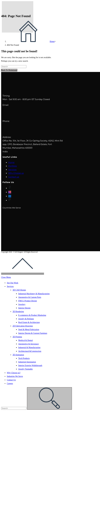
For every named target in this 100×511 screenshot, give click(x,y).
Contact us (13, 177)
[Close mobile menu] (6, 277)
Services (12, 169)
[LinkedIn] (9, 196)
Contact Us (11, 380)
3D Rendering (18, 311)
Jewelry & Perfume (26, 319)
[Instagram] (9, 192)
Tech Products (24, 358)
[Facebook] (9, 188)
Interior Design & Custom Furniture (32, 333)
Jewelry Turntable (25, 369)
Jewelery (21, 304)
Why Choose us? (13, 373)
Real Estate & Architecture (29, 322)
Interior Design (24, 308)
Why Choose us (16, 173)
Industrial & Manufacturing (29, 347)
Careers (10, 383)
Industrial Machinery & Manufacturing (34, 294)
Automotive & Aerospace (28, 344)
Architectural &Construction (29, 351)
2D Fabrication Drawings (23, 326)
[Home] (31, 41)
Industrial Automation (27, 362)
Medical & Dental (25, 340)
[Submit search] (49, 398)
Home (11, 162)
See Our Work (12, 283)
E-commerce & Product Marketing (32, 315)
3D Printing (17, 337)
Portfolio (12, 166)
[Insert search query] (13, 66)
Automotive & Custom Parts (29, 297)
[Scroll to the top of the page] (22, 274)
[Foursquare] (9, 200)
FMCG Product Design (27, 301)
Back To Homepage (9, 70)
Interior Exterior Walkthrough (30, 365)
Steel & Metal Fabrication (28, 329)
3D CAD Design (19, 290)
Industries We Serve (15, 376)
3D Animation (18, 355)
